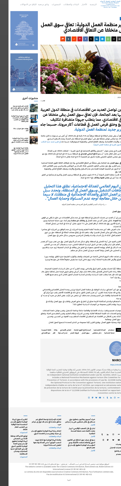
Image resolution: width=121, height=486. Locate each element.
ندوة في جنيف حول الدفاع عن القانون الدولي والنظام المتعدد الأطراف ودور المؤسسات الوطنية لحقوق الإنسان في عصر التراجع (72, 440)
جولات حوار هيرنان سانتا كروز (11, 129)
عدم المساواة (54, 333)
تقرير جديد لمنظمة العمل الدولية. (90, 129)
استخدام (103, 330)
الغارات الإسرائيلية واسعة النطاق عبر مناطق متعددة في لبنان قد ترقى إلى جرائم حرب (11, 108)
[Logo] (105, 4)
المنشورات (15, 429)
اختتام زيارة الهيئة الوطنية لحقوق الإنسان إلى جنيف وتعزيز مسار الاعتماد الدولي (11, 140)
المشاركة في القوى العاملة (73, 330)
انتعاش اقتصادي (57, 330)
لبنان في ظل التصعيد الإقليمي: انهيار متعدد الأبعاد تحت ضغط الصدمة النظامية (72, 429)
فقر (45, 333)
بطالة (47, 330)
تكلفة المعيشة (38, 330)
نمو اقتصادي (37, 333)
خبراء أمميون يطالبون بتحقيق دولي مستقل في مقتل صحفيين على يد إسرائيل (72, 420)
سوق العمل (77, 333)
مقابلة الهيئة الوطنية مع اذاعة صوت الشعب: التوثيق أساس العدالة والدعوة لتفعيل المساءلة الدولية (11, 151)
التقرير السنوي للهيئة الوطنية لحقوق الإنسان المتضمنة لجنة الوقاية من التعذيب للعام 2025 (11, 118)
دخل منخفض (88, 333)
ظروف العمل (66, 333)
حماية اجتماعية (101, 333)
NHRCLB (109, 360)
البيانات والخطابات (46, 424)
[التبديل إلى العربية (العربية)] (60, 479)
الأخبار (115, 18)
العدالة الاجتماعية (91, 330)
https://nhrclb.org (108, 365)
